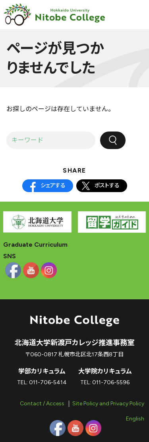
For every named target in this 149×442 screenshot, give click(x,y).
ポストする (107, 185)
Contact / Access (42, 403)
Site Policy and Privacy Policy (108, 403)
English (135, 418)
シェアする (53, 185)
